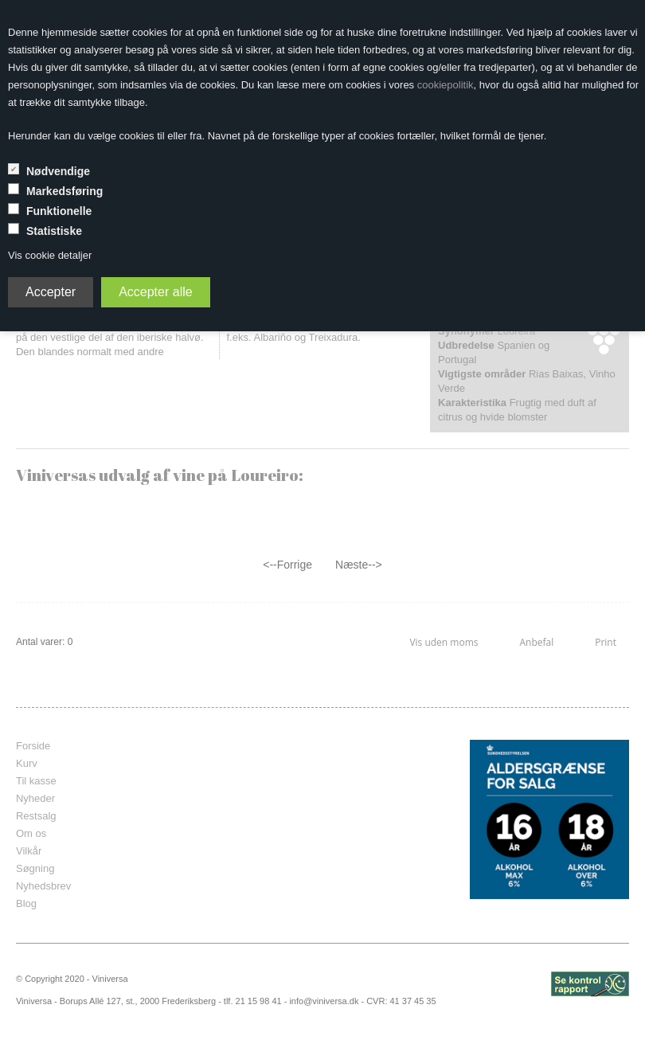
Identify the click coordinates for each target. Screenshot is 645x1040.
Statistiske (54, 231)
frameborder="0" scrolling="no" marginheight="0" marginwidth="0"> (348, 819)
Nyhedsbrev (43, 886)
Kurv (26, 763)
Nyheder (35, 798)
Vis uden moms (443, 642)
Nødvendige (58, 171)
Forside (33, 746)
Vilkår (28, 851)
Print (605, 642)
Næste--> (358, 564)
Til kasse (36, 781)
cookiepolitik (445, 85)
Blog (26, 903)
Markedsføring (64, 191)
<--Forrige (287, 564)
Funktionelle (59, 211)
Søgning (35, 868)
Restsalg (36, 816)
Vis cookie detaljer (50, 255)
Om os (31, 833)
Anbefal (536, 642)
